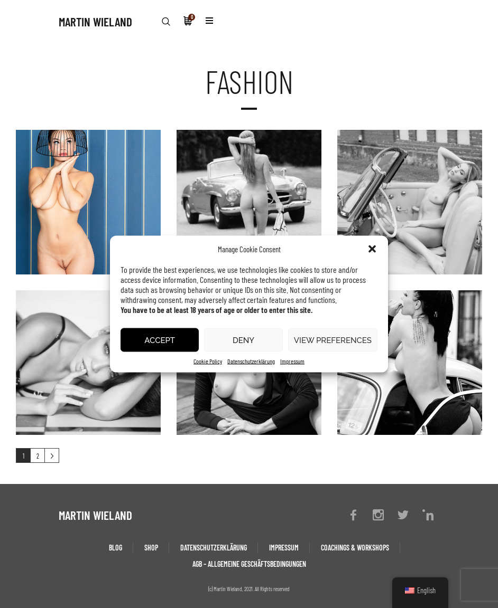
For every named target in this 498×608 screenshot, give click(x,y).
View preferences (333, 340)
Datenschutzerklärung (251, 361)
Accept (159, 340)
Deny (243, 340)
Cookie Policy (207, 361)
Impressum (292, 361)
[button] (372, 249)
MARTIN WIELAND (95, 21)
